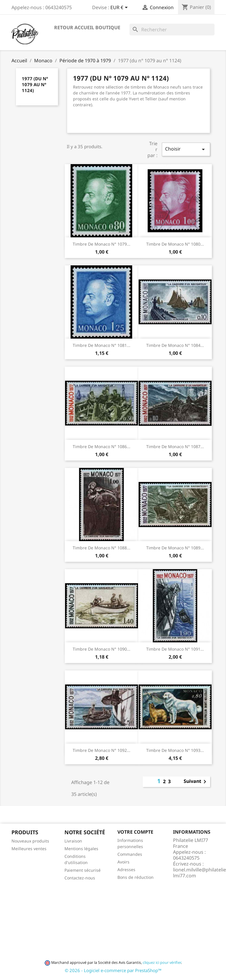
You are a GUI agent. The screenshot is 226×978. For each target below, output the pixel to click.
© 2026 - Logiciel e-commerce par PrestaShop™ (113, 970)
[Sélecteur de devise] (120, 8)
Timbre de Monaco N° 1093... (175, 750)
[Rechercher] (172, 29)
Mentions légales (81, 848)
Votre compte (135, 832)
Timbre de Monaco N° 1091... (175, 649)
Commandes (129, 854)
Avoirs (123, 862)
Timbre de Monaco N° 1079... (101, 244)
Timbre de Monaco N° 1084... (175, 345)
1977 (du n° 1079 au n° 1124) (35, 84)
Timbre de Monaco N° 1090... (101, 649)
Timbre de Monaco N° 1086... (101, 446)
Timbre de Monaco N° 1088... (101, 548)
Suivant (196, 781)
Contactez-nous (79, 878)
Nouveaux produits (30, 841)
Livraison (73, 841)
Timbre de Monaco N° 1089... (175, 548)
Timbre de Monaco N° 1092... (101, 750)
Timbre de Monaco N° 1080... (175, 244)
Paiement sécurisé (82, 870)
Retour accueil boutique (87, 27)
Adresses (126, 869)
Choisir (186, 149)
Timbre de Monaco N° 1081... (101, 345)
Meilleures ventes (28, 848)
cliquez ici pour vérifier (162, 962)
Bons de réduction (135, 877)
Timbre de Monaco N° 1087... (175, 446)
